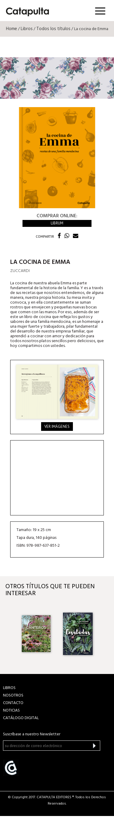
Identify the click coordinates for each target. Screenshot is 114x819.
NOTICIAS (11, 710)
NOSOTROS (13, 695)
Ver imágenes (57, 426)
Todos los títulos (53, 28)
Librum (57, 223)
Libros (27, 28)
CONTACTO (13, 703)
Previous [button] (10, 634)
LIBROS (9, 688)
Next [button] (104, 634)
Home (11, 28)
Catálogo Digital (21, 718)
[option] (36, 634)
